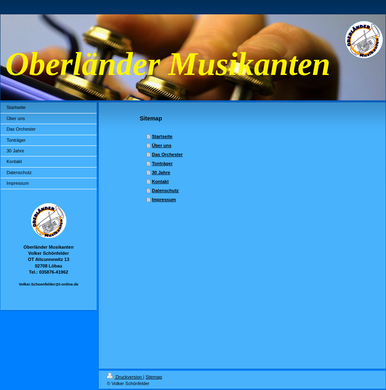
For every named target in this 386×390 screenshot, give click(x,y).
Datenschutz (165, 190)
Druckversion (125, 376)
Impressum (164, 199)
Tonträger (162, 163)
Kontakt (160, 181)
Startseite (162, 136)
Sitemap (153, 376)
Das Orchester (167, 154)
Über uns (162, 145)
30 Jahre (161, 172)
